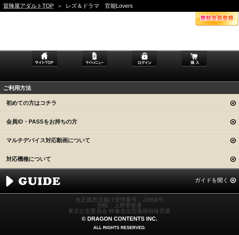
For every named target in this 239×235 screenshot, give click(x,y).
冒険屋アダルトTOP (28, 6)
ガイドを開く (211, 180)
